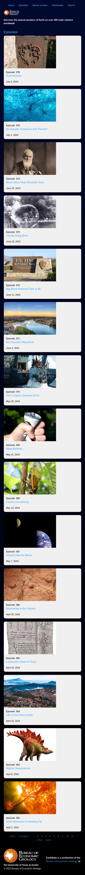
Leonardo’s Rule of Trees (21, 661)
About (11, 5)
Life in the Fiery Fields (19, 715)
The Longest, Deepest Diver (23, 395)
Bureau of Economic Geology (62, 861)
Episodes (23, 5)
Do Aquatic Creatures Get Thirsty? (27, 129)
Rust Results (14, 75)
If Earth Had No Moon (19, 555)
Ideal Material (14, 448)
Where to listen (40, 5)
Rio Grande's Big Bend (20, 342)
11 (72, 836)
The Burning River (17, 235)
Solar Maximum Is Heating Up (24, 821)
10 (67, 836)
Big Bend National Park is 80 (23, 289)
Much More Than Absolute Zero (25, 182)
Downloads (57, 5)
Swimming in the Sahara (20, 608)
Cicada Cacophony (17, 502)
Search (71, 5)
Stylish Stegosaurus (18, 768)
